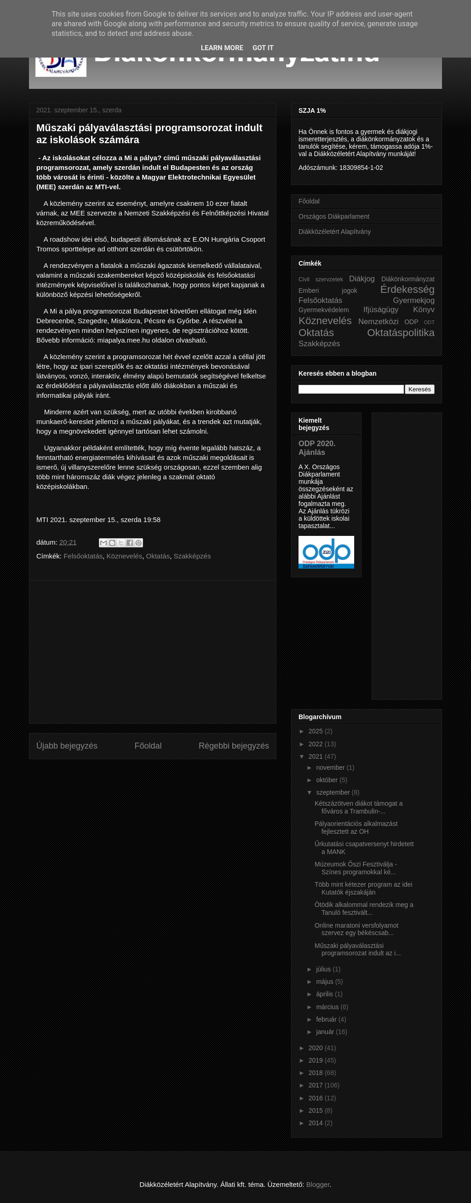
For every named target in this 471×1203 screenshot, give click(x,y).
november (331, 767)
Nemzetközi (378, 321)
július (324, 969)
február (327, 1019)
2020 (317, 1048)
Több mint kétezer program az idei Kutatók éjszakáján (363, 888)
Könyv (424, 309)
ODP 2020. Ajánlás (317, 447)
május (325, 981)
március (328, 1007)
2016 (317, 1098)
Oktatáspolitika (401, 332)
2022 (317, 744)
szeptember (333, 792)
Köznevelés (125, 556)
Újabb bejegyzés (67, 745)
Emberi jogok (328, 290)
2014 (317, 1123)
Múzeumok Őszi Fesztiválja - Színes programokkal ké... (356, 868)
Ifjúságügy (381, 309)
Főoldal (147, 745)
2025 (317, 731)
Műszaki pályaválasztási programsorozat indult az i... (358, 949)
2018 (317, 1072)
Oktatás (158, 556)
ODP (411, 321)
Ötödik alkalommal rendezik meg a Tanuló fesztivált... (364, 908)
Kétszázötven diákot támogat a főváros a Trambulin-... (358, 807)
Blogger (318, 1184)
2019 (317, 1060)
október (327, 780)
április (325, 994)
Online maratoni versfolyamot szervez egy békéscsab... (356, 929)
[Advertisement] (152, 651)
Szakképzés (192, 556)
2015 (317, 1110)
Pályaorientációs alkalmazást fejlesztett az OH (356, 827)
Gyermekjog (414, 300)
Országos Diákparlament (334, 216)
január (326, 1031)
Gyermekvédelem (324, 310)
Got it (263, 48)
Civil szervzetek (321, 279)
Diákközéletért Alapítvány (335, 231)
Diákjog (362, 278)
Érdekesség (407, 289)
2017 (317, 1085)
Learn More (222, 48)
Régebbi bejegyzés (234, 745)
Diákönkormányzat (408, 279)
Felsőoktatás (83, 556)
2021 (317, 756)
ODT (429, 322)
